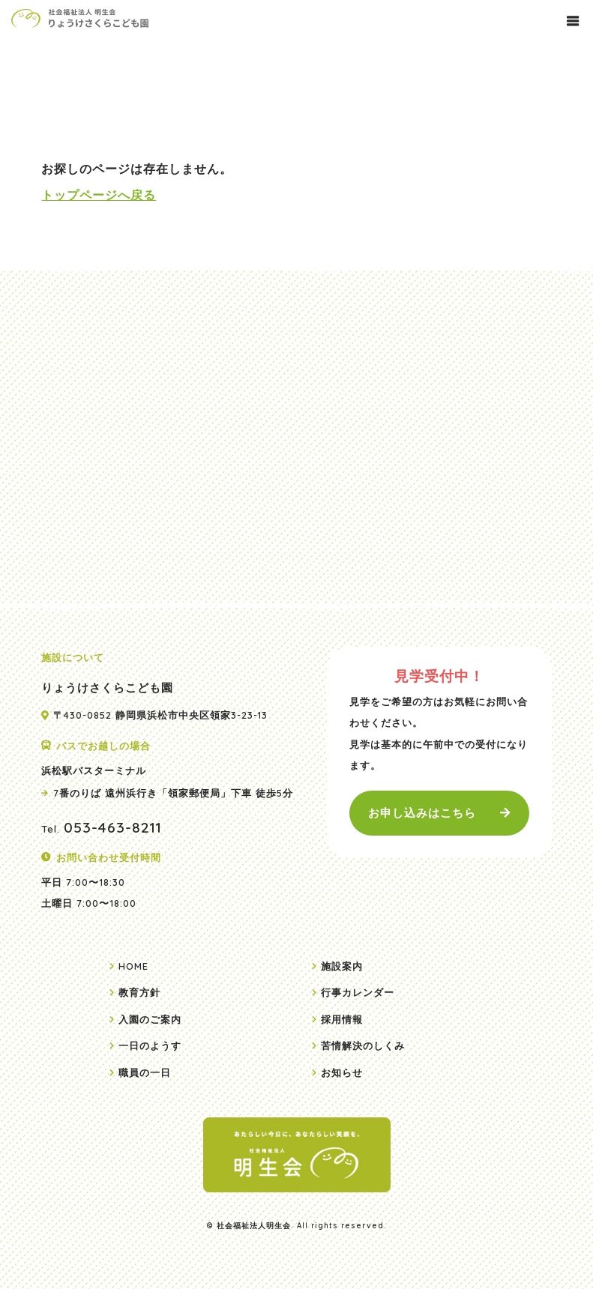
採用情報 (342, 1019)
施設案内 (342, 966)
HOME (133, 966)
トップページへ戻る (98, 194)
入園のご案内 (149, 1019)
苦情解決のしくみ (363, 1045)
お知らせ (342, 1072)
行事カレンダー (357, 992)
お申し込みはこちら (422, 813)
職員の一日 (144, 1072)
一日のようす (149, 1045)
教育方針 (139, 992)
